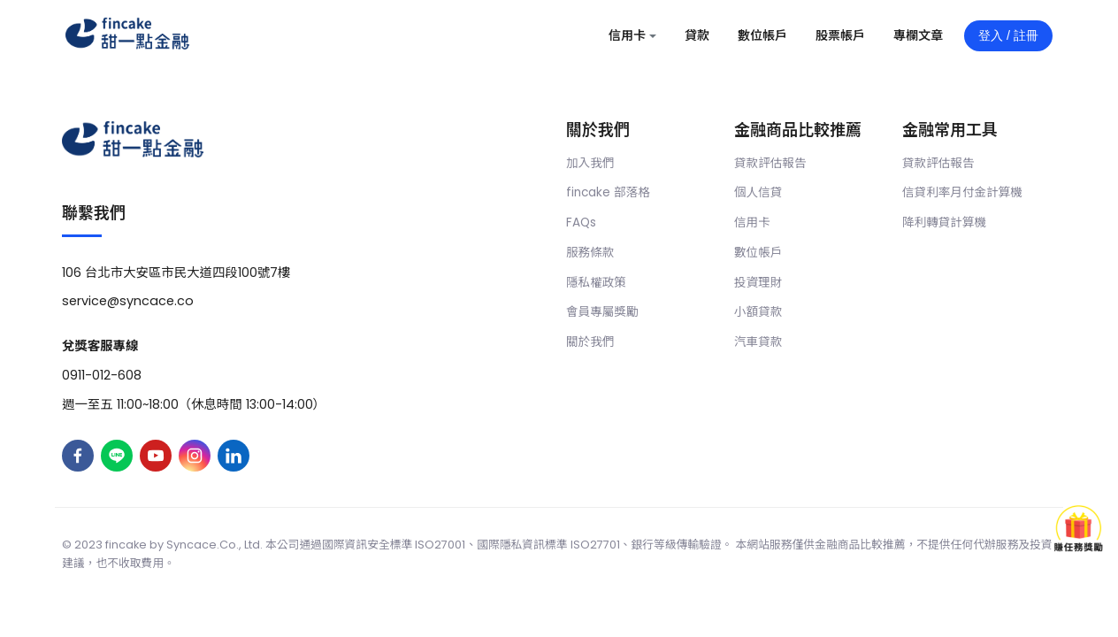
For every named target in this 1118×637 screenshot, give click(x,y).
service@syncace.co (128, 301)
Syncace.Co (201, 544)
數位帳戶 (758, 252)
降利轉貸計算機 (944, 222)
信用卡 (752, 222)
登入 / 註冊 (1008, 35)
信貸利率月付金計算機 (962, 192)
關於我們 (590, 342)
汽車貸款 (758, 342)
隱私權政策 (596, 282)
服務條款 (590, 252)
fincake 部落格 (608, 192)
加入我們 (590, 163)
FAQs (581, 222)
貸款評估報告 (770, 163)
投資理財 (758, 282)
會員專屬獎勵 (602, 311)
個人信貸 (758, 192)
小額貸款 (758, 311)
